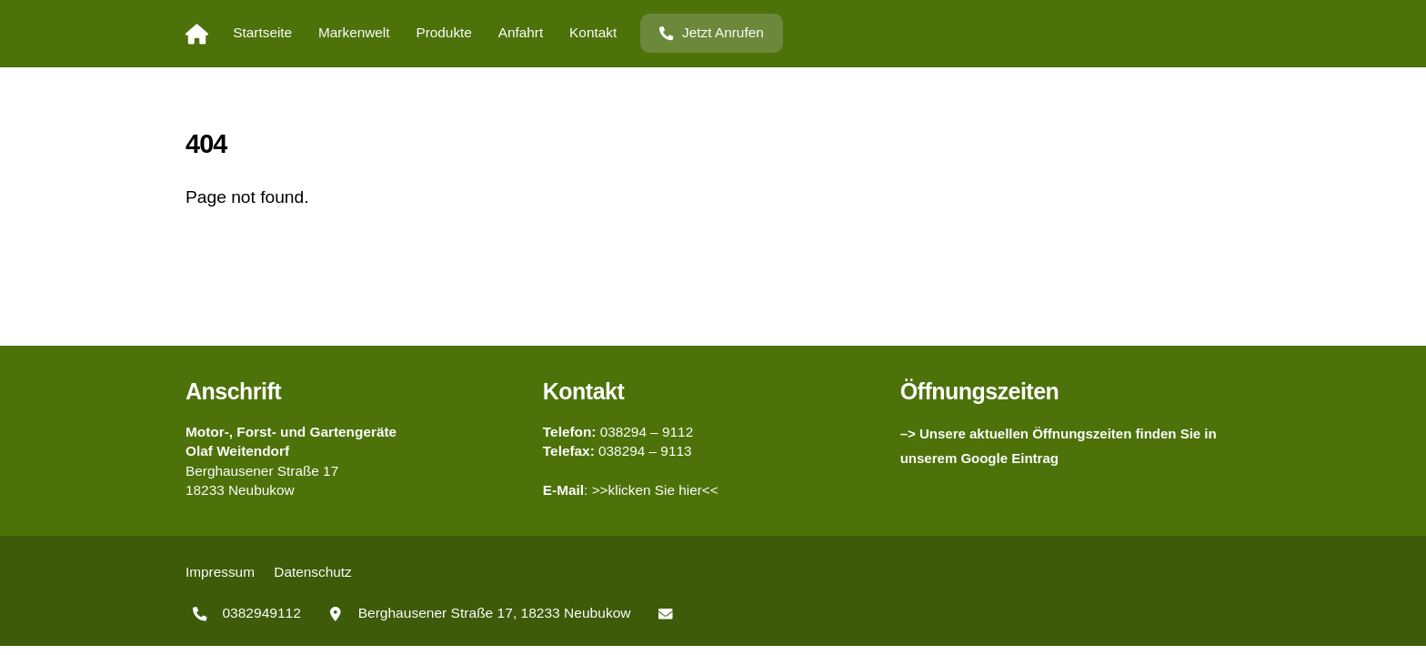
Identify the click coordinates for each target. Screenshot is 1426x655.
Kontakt (593, 32)
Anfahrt (521, 32)
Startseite (262, 32)
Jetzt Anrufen (711, 32)
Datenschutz (312, 571)
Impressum (220, 571)
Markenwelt (354, 32)
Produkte (443, 32)
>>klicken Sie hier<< (655, 490)
